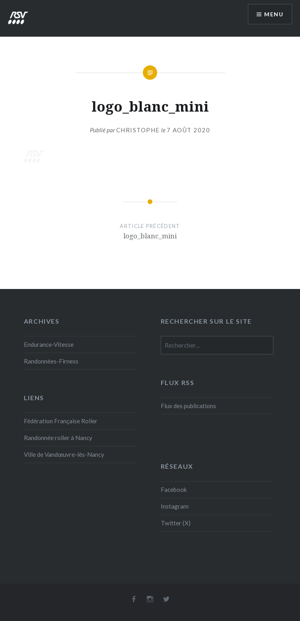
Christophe (138, 130)
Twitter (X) (176, 523)
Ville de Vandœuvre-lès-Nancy (64, 454)
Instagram (175, 506)
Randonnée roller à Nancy (58, 437)
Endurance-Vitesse (49, 344)
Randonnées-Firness (51, 361)
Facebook (174, 489)
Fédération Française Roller (60, 420)
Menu (273, 14)
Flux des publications (188, 405)
